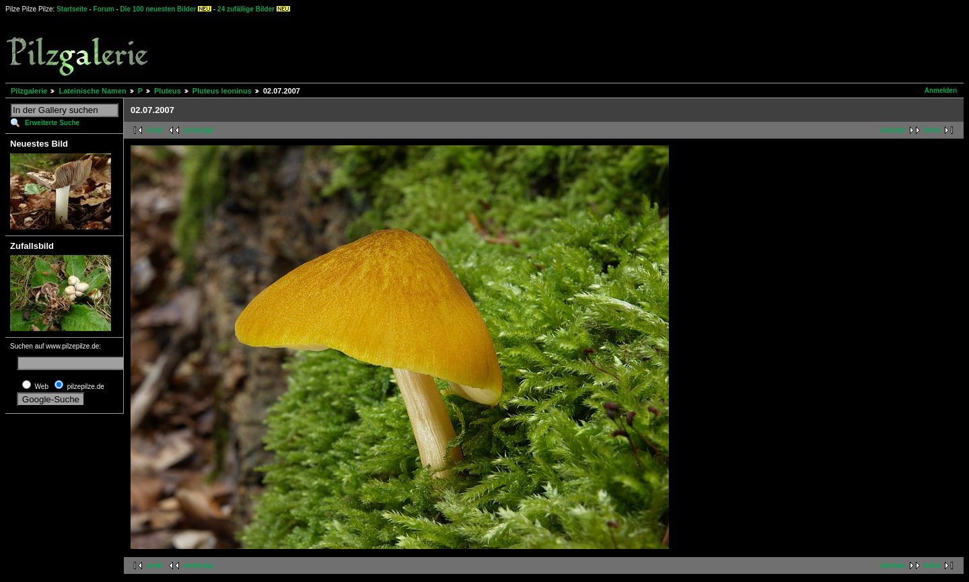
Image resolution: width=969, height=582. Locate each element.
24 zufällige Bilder (246, 9)
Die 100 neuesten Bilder (158, 9)
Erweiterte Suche (52, 122)
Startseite (72, 9)
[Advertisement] (499, 47)
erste (155, 130)
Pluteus (167, 91)
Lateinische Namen (92, 91)
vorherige (198, 130)
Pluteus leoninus (222, 91)
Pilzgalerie (29, 91)
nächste (893, 130)
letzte (932, 130)
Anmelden (941, 90)
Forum (104, 9)
